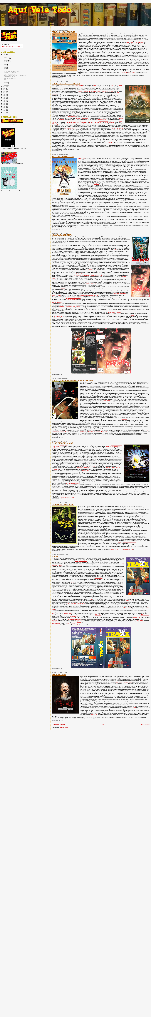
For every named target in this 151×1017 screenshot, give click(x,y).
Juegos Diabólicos (72, 299)
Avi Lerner (120, 118)
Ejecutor (54, 620)
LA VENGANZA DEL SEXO (63, 505)
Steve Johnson (72, 116)
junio (5, 65)
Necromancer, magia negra (81, 275)
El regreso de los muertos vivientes (89, 295)
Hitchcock (124, 419)
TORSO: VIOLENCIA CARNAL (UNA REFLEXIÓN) (72, 380)
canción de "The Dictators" (73, 306)
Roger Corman (133, 612)
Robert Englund (56, 124)
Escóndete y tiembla (107, 91)
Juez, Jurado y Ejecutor (114, 312)
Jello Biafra (62, 306)
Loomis (115, 249)
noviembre (6, 58)
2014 (4, 101)
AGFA (119, 542)
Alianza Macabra (109, 122)
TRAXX (55, 556)
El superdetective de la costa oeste (75, 603)
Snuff (132, 315)
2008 (4, 110)
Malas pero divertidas (81, 561)
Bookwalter (119, 682)
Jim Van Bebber (128, 682)
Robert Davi (98, 615)
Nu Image (61, 119)
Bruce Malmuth (71, 623)
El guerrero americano (71, 128)
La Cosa (63, 288)
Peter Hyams (139, 620)
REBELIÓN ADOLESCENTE (63, 32)
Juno (101, 69)
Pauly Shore (81, 158)
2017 (4, 97)
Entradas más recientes (58, 724)
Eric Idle (93, 466)
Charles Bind (98, 578)
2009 (4, 109)
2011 (4, 106)
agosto (6, 62)
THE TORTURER (59, 674)
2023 (4, 88)
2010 (4, 107)
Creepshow (90, 269)
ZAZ (91, 599)
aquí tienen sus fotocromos (67, 497)
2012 (4, 104)
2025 (4, 55)
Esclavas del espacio (96, 275)
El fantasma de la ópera (95, 122)
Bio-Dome (96, 184)
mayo (5, 67)
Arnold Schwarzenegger (74, 619)
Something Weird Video (129, 542)
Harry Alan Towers (101, 119)
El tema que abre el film (83, 467)
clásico (112, 85)
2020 (4, 92)
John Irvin (79, 620)
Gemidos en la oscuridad (119, 293)
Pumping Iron (136, 617)
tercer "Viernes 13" (91, 283)
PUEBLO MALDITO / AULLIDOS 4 (66, 84)
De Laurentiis (75, 625)
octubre (6, 60)
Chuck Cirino (127, 607)
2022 (4, 89)
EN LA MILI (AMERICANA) (63, 156)
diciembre (6, 57)
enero (5, 85)
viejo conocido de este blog (73, 298)
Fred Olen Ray (141, 612)
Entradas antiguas (145, 724)
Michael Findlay (58, 316)
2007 (4, 112)
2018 (4, 95)
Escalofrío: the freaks (82, 118)
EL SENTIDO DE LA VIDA (62, 443)
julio (5, 64)
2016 (4, 98)
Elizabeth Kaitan (80, 274)
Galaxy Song (85, 470)
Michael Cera (139, 42)
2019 (4, 94)
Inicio (102, 724)
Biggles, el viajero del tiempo (92, 91)
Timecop (79, 622)
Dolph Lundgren (56, 623)
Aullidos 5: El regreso (117, 128)
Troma (72, 582)
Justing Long (131, 72)
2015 (4, 100)
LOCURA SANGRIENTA (62, 235)
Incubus (80, 91)
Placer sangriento (128, 549)
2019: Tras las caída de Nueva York (97, 431)
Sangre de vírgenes (115, 549)
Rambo (60, 565)
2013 (4, 103)
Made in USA (129, 600)
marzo (5, 82)
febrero (6, 83)
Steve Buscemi (130, 42)
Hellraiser (94, 714)
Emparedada (83, 122)
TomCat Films (68, 613)
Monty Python (63, 445)
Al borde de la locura (73, 122)
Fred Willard (123, 72)
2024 (4, 86)
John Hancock (145, 615)
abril (5, 68)
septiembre (7, 61)
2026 (4, 54)
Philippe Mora (79, 85)
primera (95, 85)
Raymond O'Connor (75, 616)
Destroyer (83, 431)
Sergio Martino (107, 400)
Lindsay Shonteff (103, 121)
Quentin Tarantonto (57, 302)
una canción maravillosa (73, 483)
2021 (4, 91)
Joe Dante (119, 85)
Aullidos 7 (110, 142)
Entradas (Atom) (64, 727)
